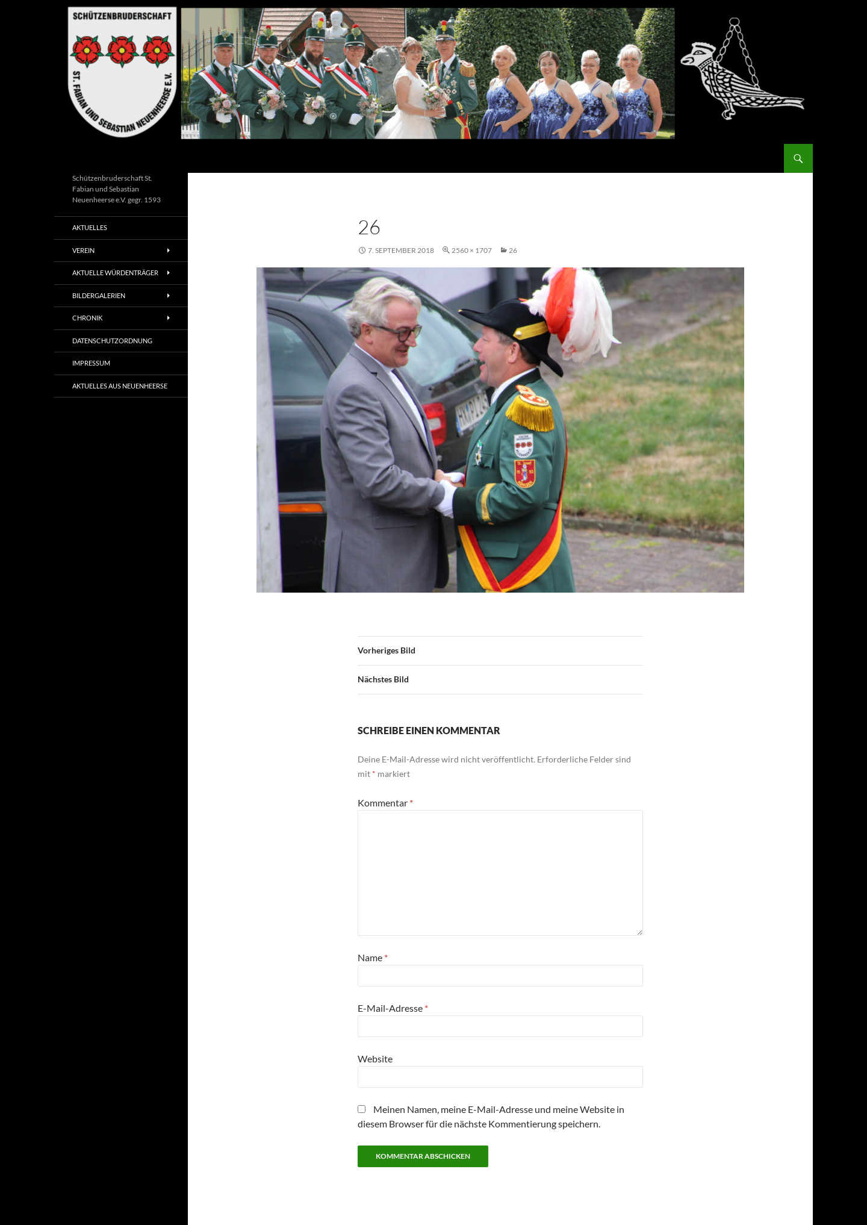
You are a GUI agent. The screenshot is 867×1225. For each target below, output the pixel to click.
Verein (83, 250)
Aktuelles (89, 227)
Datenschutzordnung (112, 340)
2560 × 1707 (472, 250)
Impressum (91, 363)
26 (513, 250)
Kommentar (385, 802)
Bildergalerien (98, 295)
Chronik (87, 318)
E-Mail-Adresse (393, 1008)
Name (373, 957)
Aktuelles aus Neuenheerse (119, 386)
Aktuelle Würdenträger (115, 272)
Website (375, 1058)
